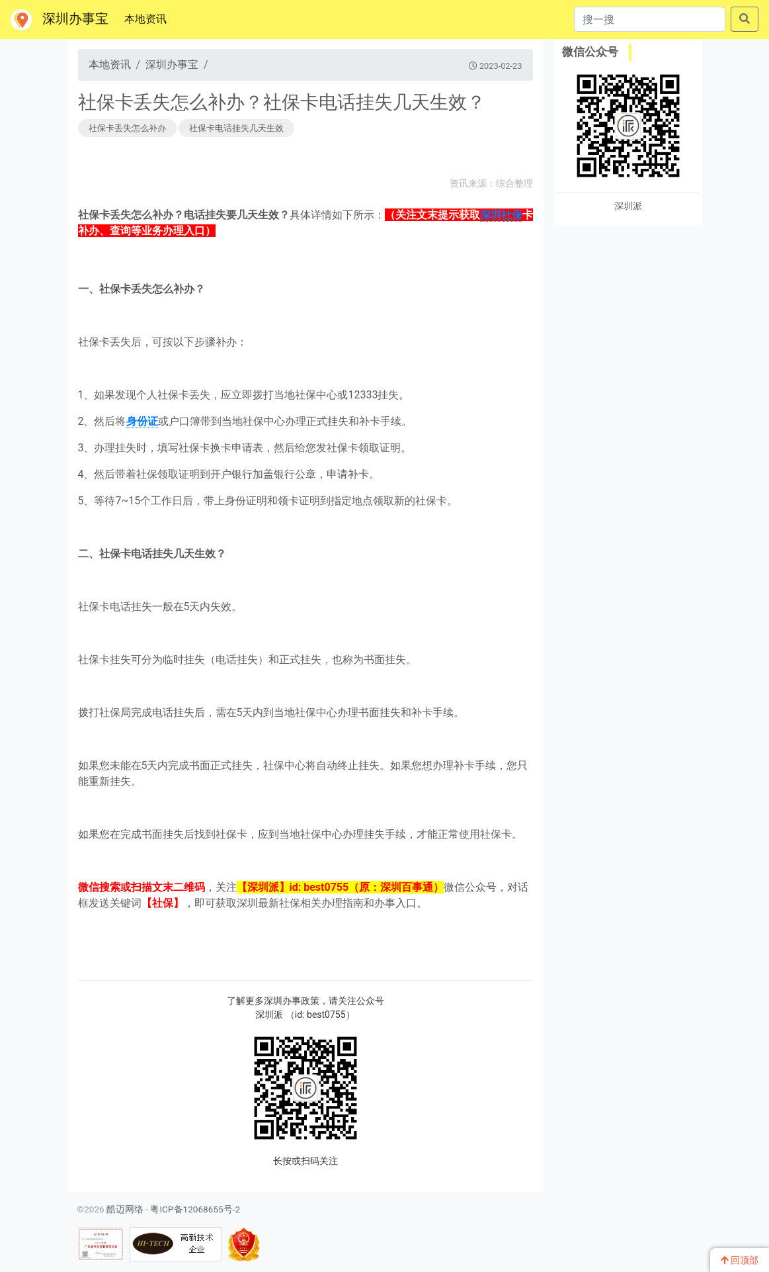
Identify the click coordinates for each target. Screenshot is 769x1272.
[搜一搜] (649, 19)
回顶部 (739, 1260)
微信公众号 (590, 51)
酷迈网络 (124, 1209)
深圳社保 (501, 214)
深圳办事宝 (59, 19)
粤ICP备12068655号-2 (195, 1209)
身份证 (142, 421)
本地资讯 (148, 18)
